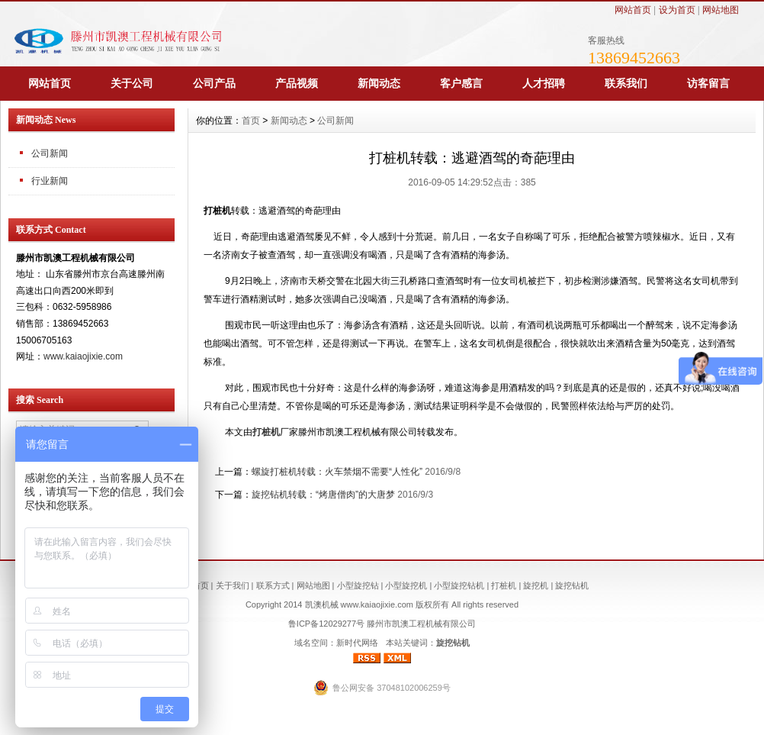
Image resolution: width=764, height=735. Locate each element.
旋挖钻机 (572, 585)
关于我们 (232, 585)
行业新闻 (49, 181)
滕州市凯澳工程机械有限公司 (421, 623)
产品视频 (296, 83)
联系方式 (273, 585)
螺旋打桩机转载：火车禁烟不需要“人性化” (337, 471)
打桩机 (266, 432)
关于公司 (132, 83)
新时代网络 (357, 642)
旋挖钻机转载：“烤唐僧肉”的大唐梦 (323, 494)
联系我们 (626, 83)
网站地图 (720, 10)
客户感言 (461, 83)
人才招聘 (543, 83)
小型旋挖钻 (358, 585)
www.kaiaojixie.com (83, 356)
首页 (251, 120)
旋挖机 (535, 585)
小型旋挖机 (406, 585)
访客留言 (708, 83)
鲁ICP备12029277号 (326, 623)
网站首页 (633, 10)
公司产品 (214, 83)
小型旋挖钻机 (459, 585)
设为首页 (677, 10)
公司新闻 (335, 120)
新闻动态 (379, 83)
